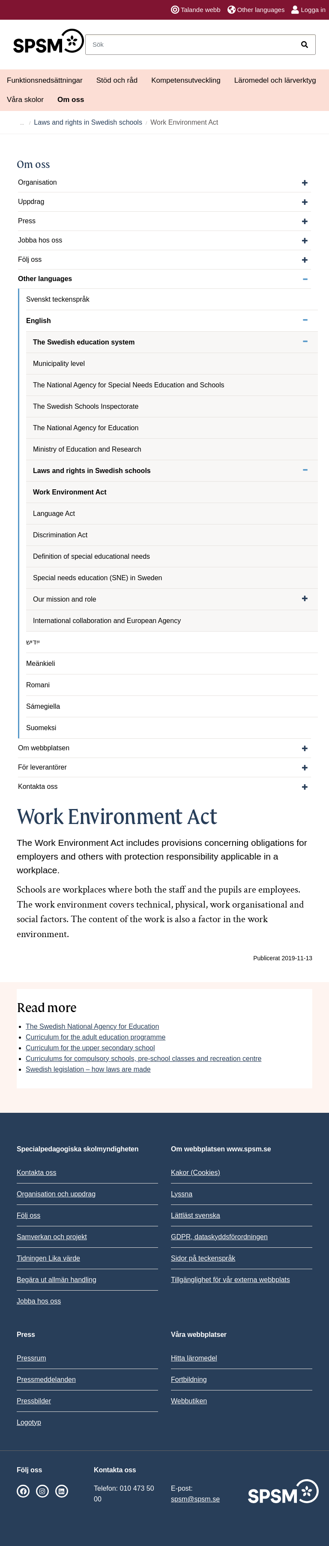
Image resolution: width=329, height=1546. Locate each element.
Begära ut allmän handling (56, 1279)
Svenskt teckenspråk (58, 299)
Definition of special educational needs (91, 556)
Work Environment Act (70, 492)
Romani (38, 685)
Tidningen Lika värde (48, 1258)
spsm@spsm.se (195, 1499)
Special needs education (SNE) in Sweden (97, 577)
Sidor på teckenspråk (203, 1258)
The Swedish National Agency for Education (92, 1026)
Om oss (70, 100)
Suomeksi (41, 727)
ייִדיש (33, 642)
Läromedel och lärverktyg (275, 80)
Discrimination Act (60, 535)
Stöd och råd (117, 80)
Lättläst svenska (195, 1215)
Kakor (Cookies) (195, 1172)
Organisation (37, 182)
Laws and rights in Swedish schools (88, 122)
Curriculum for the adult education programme (95, 1037)
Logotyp (29, 1422)
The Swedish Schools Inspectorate (85, 406)
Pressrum (31, 1358)
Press (27, 221)
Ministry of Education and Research (87, 449)
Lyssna (181, 1194)
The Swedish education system (84, 342)
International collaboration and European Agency (107, 620)
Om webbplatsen (43, 748)
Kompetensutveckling (186, 80)
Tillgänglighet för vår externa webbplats (230, 1279)
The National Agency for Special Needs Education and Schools (128, 385)
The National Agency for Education (85, 427)
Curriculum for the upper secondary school (90, 1048)
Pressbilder (34, 1401)
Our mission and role (64, 599)
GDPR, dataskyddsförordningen (219, 1236)
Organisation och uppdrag (56, 1194)
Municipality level (59, 363)
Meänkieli (40, 663)
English (38, 320)
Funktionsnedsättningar (45, 80)
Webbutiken (189, 1401)
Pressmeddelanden (46, 1379)
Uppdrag (31, 201)
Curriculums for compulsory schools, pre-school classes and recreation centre (143, 1058)
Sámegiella (43, 706)
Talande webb (196, 10)
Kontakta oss (38, 786)
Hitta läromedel (194, 1358)
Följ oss (30, 259)
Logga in (308, 10)
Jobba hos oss (40, 240)
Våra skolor (25, 100)
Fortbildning (189, 1379)
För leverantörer (42, 767)
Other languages (256, 10)
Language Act (54, 513)
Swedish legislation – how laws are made (88, 1069)
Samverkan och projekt (52, 1236)
